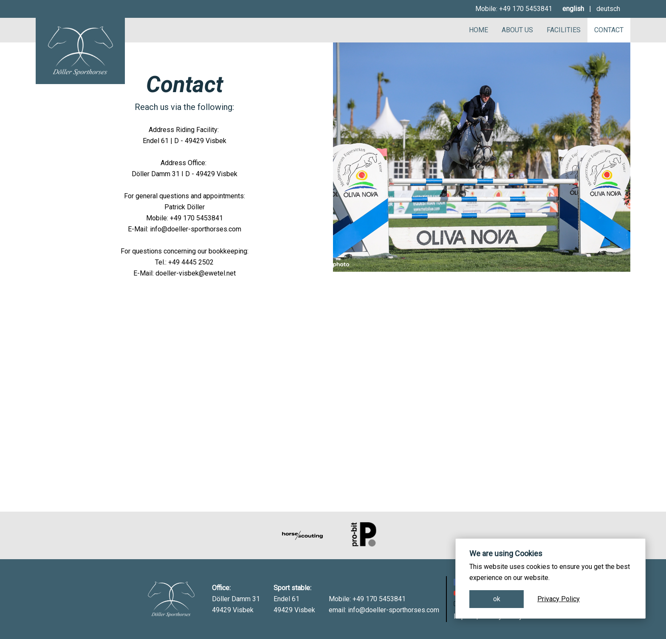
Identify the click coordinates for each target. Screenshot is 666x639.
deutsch (608, 9)
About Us (517, 30)
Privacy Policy (558, 599)
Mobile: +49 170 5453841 (513, 9)
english (573, 9)
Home (478, 30)
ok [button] (496, 599)
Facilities (564, 30)
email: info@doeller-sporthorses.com (384, 610)
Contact (609, 30)
